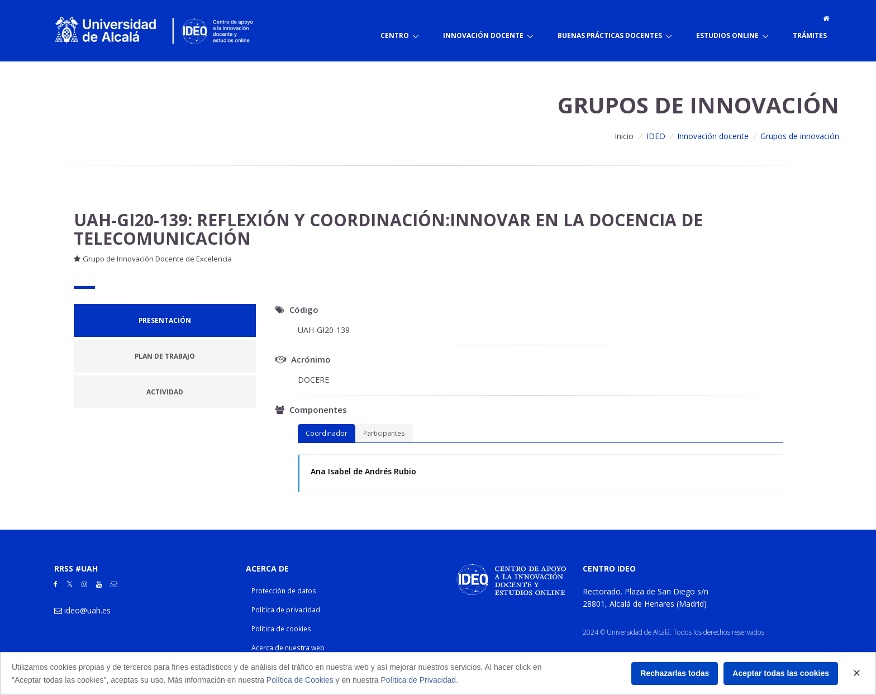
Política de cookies (281, 629)
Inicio (624, 136)
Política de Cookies (300, 679)
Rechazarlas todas (674, 673)
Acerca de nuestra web (288, 648)
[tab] (165, 320)
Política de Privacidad (418, 679)
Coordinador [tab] (326, 433)
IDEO (655, 136)
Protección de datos (283, 591)
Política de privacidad (285, 610)
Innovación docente (713, 136)
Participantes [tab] (384, 433)
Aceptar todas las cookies (780, 673)
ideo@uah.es (87, 610)
